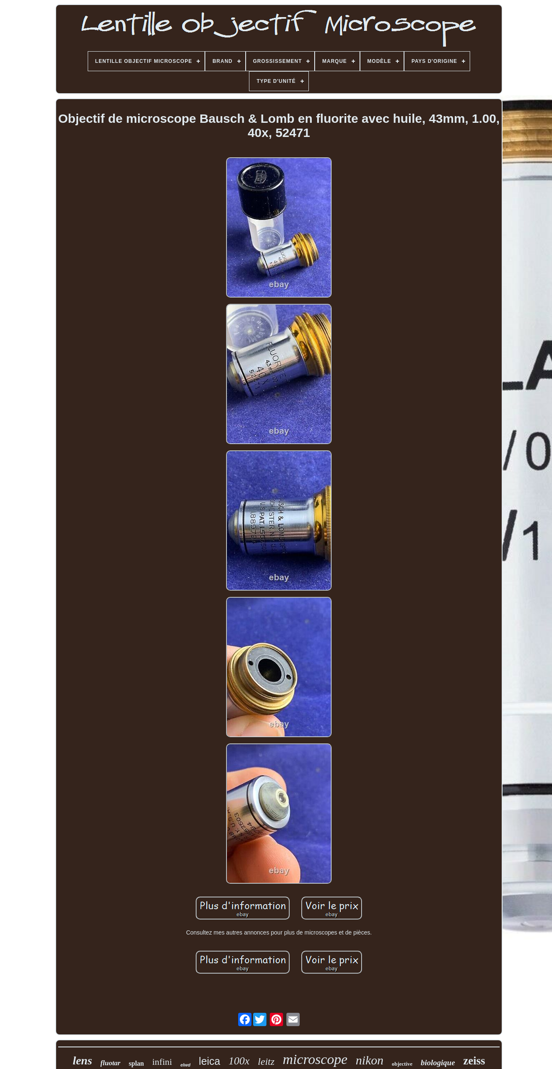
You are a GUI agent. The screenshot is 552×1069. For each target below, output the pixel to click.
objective (402, 1064)
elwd (185, 1064)
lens (82, 1060)
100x (239, 1061)
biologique (438, 1062)
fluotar (111, 1063)
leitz (266, 1061)
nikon (370, 1060)
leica (209, 1061)
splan (136, 1063)
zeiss (474, 1060)
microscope (315, 1059)
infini (162, 1062)
